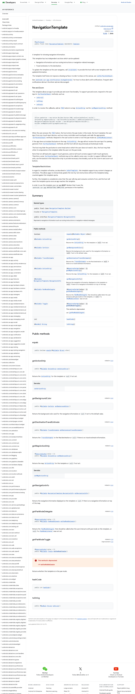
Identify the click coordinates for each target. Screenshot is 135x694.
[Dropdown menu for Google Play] (75, 2)
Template (76, 44)
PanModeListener (73, 299)
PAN (62, 108)
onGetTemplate (72, 170)
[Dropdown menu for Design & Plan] (46, 2)
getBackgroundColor (74, 248)
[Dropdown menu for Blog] (88, 2)
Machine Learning (51, 691)
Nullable (76, 234)
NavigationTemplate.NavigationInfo (61, 217)
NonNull (38, 324)
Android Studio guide (106, 690)
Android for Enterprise (35, 691)
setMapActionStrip (99, 108)
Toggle (45, 304)
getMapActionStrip (73, 270)
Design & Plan (39, 2)
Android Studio (126, 2)
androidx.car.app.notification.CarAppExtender (54, 80)
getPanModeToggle (73, 306)
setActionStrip (40, 389)
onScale (40, 105)
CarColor (45, 248)
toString (70, 324)
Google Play (69, 2)
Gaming (48, 688)
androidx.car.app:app (106, 26)
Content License (82, 619)
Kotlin (105, 34)
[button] (12, 28)
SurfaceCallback (44, 94)
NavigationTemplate (56, 44)
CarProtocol (40, 42)
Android (30, 688)
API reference (8, 9)
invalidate (72, 70)
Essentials (23, 2)
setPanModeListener (104, 138)
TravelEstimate (48, 258)
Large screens (68, 688)
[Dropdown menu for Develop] (59, 2)
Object (82, 234)
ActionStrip (80, 108)
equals (69, 234)
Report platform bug (123, 688)
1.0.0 (111, 31)
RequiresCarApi (73, 268)
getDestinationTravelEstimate (78, 258)
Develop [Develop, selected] (54, 2)
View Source (107, 29)
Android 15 (85, 688)
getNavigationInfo (74, 279)
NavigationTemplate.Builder (60, 208)
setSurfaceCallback (104, 76)
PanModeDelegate (48, 289)
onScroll (40, 98)
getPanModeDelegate (73, 291)
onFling (39, 101)
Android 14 (85, 691)
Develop (48, 20)
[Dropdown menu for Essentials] (29, 2)
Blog (83, 2)
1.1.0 (112, 446)
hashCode (70, 319)
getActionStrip (72, 239)
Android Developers (38, 20)
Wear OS (66, 691)
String (44, 324)
